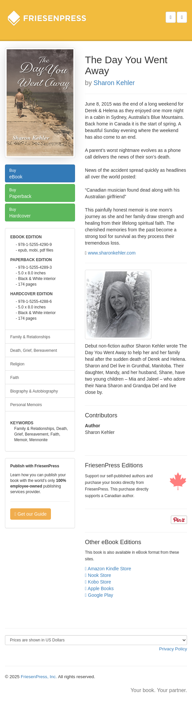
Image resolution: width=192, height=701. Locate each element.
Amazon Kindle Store (108, 568)
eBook (40, 173)
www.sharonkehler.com (111, 253)
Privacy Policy (173, 648)
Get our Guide (31, 514)
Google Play (99, 595)
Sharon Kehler (114, 82)
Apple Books (99, 588)
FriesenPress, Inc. (39, 676)
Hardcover (40, 212)
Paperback (40, 192)
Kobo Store (98, 581)
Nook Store (98, 575)
